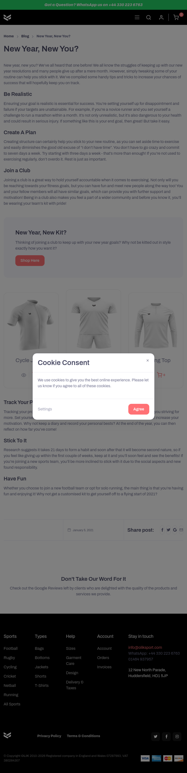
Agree (138, 409)
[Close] (147, 360)
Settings (45, 409)
